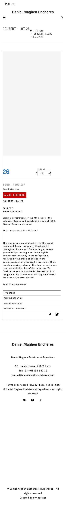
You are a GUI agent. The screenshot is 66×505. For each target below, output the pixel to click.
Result (39, 30)
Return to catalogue (15, 308)
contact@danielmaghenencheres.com (33, 374)
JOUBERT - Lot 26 (42, 34)
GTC (57, 384)
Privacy (33, 384)
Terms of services (16, 384)
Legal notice (46, 384)
